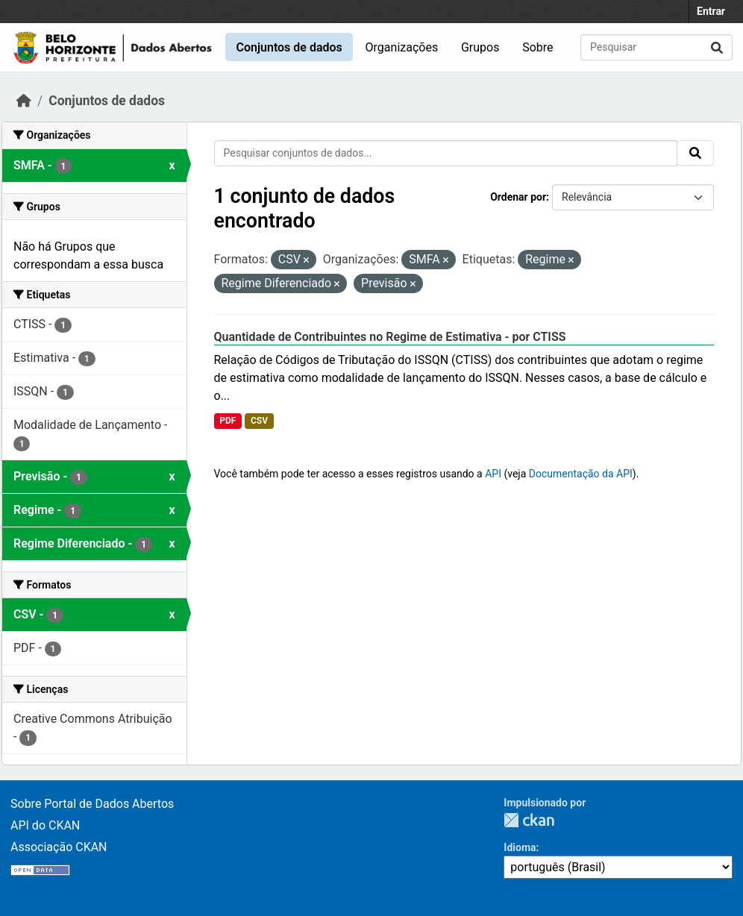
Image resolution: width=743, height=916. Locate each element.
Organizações (402, 47)
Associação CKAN (58, 847)
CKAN (529, 820)
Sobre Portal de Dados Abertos (92, 804)
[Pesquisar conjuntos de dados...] (656, 47)
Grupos (480, 47)
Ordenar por (518, 197)
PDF (227, 420)
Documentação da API (581, 474)
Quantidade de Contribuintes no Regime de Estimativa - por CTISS (390, 337)
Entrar (711, 11)
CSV (259, 420)
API (493, 474)
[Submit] (717, 47)
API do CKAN (45, 825)
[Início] (23, 100)
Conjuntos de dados (289, 47)
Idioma (520, 847)
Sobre (537, 47)
